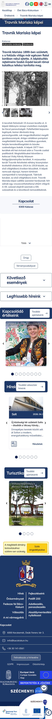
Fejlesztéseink (36, 593)
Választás (18, 612)
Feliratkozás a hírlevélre (26, 657)
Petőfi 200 (34, 598)
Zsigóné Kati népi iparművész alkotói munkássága (23, 325)
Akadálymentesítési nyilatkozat (39, 614)
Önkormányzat (15, 598)
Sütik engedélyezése (37, 548)
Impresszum (23, 664)
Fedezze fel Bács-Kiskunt (13, 606)
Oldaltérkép (39, 664)
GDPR (10, 664)
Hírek (21, 593)
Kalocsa (6, 41)
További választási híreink (27, 386)
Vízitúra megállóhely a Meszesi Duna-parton (23, 485)
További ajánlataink (37, 313)
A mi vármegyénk (13, 617)
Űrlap (26, 257)
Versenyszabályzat (26, 265)
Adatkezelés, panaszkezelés (36, 606)
